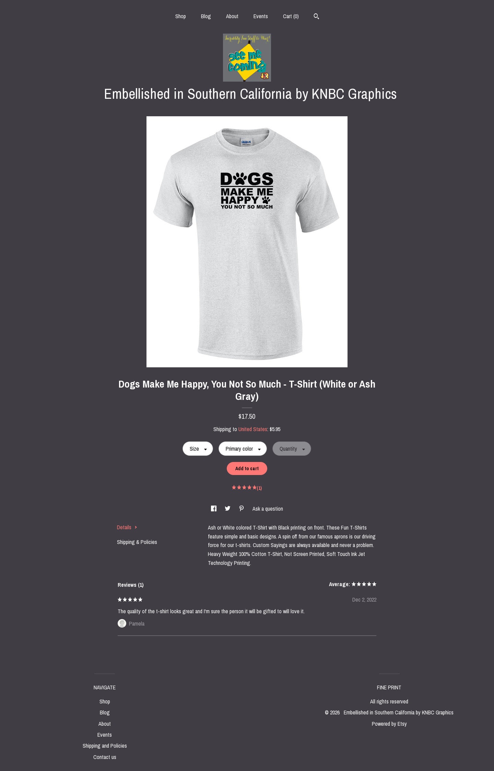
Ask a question (267, 508)
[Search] (316, 17)
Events (261, 16)
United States (252, 429)
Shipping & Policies (137, 542)
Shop (180, 16)
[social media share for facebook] (214, 508)
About (232, 16)
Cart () (291, 16)
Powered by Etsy (389, 723)
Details (127, 527)
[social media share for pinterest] (242, 508)
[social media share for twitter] (228, 508)
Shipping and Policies (105, 745)
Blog (206, 16)
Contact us (104, 757)
